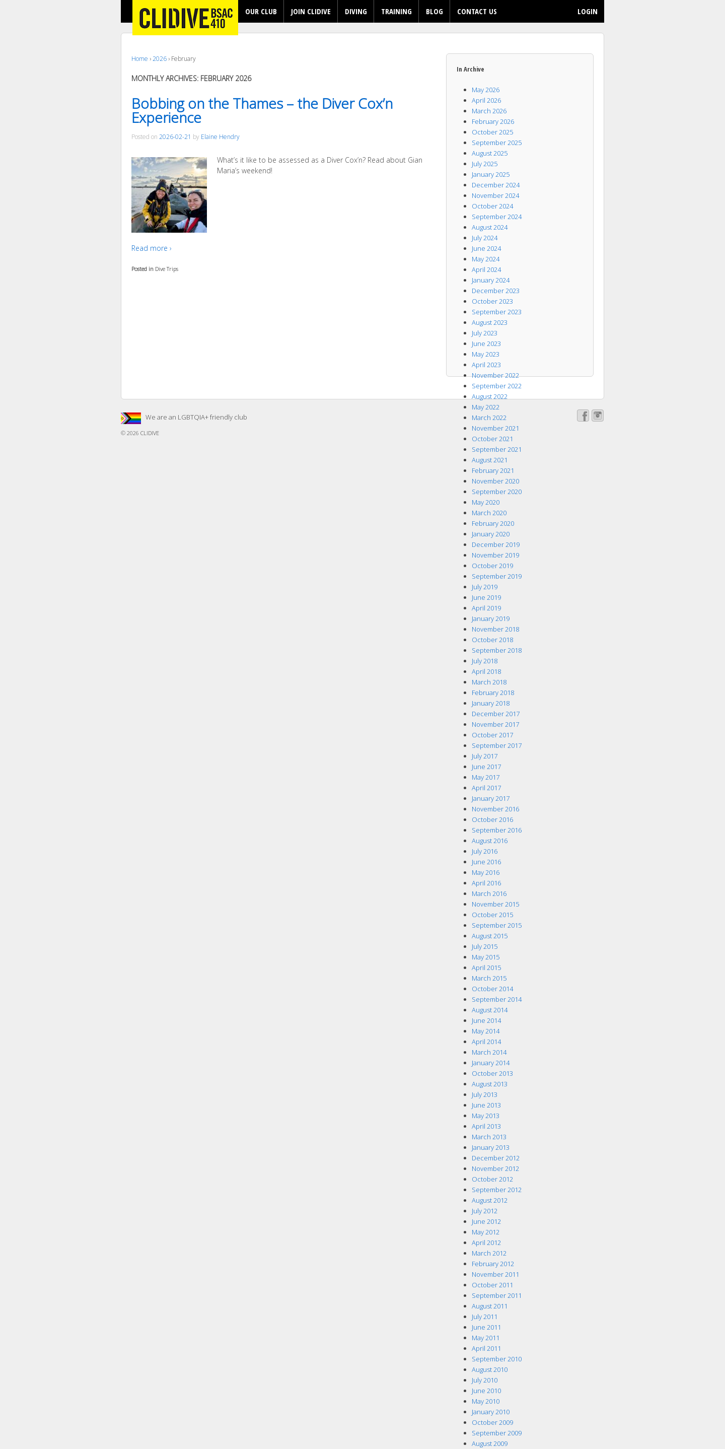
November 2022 (495, 375)
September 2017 (497, 745)
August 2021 (490, 459)
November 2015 (495, 904)
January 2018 (491, 703)
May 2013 (485, 1115)
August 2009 (490, 1443)
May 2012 (485, 1231)
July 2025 (484, 163)
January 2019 (491, 618)
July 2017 (484, 756)
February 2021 (493, 470)
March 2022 (489, 417)
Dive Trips (166, 268)
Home (139, 58)
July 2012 (484, 1210)
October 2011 (492, 1284)
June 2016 (486, 861)
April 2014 (486, 1041)
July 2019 (484, 586)
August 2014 (490, 1009)
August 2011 (490, 1305)
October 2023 (492, 301)
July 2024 (484, 237)
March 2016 (489, 893)
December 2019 (496, 544)
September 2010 (497, 1358)
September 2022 (497, 385)
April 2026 (486, 100)
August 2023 (490, 322)
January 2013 (491, 1147)
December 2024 (496, 184)
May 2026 (485, 89)
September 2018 (497, 650)
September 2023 (497, 311)
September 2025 (497, 142)
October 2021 (492, 438)
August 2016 (490, 840)
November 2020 (495, 481)
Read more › (151, 248)
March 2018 (489, 681)
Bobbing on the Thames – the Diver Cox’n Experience (262, 110)
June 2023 (486, 343)
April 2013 (486, 1126)
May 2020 (485, 502)
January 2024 (491, 280)
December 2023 (496, 290)
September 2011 (497, 1295)
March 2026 (489, 110)
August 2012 (490, 1200)
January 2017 (491, 798)
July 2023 (484, 332)
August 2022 (490, 396)
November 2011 (495, 1274)
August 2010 (490, 1369)
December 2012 (496, 1157)
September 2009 (497, 1432)
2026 (160, 58)
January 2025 (491, 174)
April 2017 (486, 787)
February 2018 (493, 692)
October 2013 (492, 1073)
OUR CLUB (261, 11)
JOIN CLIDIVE (311, 11)
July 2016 (484, 851)
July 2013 (484, 1094)
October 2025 (492, 131)
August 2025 (490, 153)
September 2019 (497, 576)
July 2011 (484, 1316)
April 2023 (486, 364)
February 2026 (493, 121)
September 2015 (497, 925)
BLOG (434, 11)
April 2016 (486, 882)
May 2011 (485, 1337)
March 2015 (489, 978)
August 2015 (490, 935)
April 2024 (486, 269)
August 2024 (490, 227)
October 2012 (492, 1179)
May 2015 (485, 956)
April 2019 (486, 607)
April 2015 (486, 967)
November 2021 (495, 428)
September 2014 (497, 999)
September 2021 (497, 449)
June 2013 (486, 1105)
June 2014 (486, 1020)
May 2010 (485, 1401)
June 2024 (486, 248)
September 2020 (497, 491)
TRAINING (396, 11)
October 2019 (492, 565)
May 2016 (485, 872)
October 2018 (492, 639)
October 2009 (492, 1422)
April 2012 (486, 1242)
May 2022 (485, 406)
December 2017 (496, 713)
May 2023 (485, 354)
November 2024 (495, 195)
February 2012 (493, 1263)
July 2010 (484, 1380)
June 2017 (486, 766)
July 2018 (484, 660)
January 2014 (491, 1062)
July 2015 (484, 946)
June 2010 (486, 1390)
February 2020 (493, 523)
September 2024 (497, 216)
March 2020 (489, 512)
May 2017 (485, 777)
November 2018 (495, 629)
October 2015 (492, 914)
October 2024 (492, 206)
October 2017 (492, 734)
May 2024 (485, 258)
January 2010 (491, 1411)
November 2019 (495, 555)
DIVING (356, 11)
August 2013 (490, 1083)
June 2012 (486, 1221)
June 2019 (486, 597)
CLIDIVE (149, 433)
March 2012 (489, 1253)
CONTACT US (477, 11)
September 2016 (497, 830)
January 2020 (491, 533)
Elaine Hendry (220, 136)
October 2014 (492, 988)
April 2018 (486, 671)
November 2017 (495, 724)
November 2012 (495, 1168)
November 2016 (495, 808)
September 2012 (497, 1189)
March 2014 (489, 1052)
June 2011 (486, 1327)
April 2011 (486, 1348)
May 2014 (485, 1031)
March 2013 (489, 1136)
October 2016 (492, 819)
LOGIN (587, 11)
